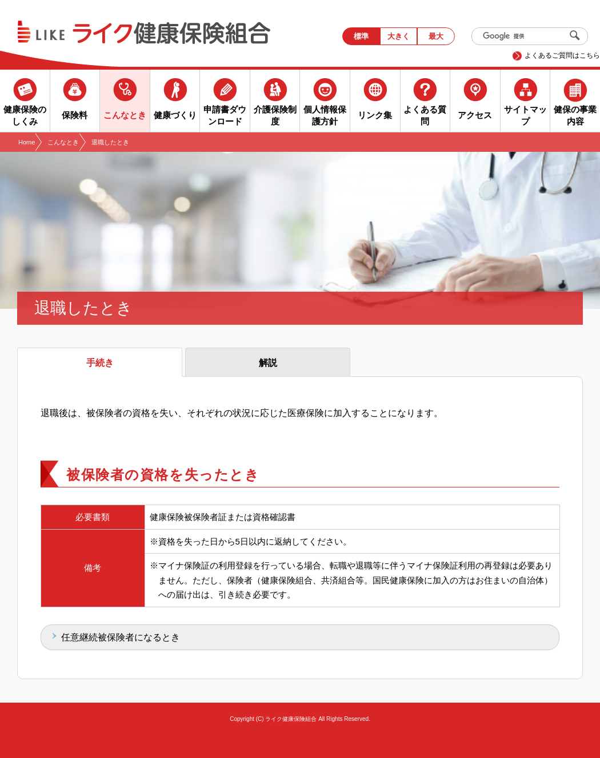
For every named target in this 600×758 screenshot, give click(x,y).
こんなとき (63, 142)
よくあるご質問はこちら (562, 55)
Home (26, 142)
